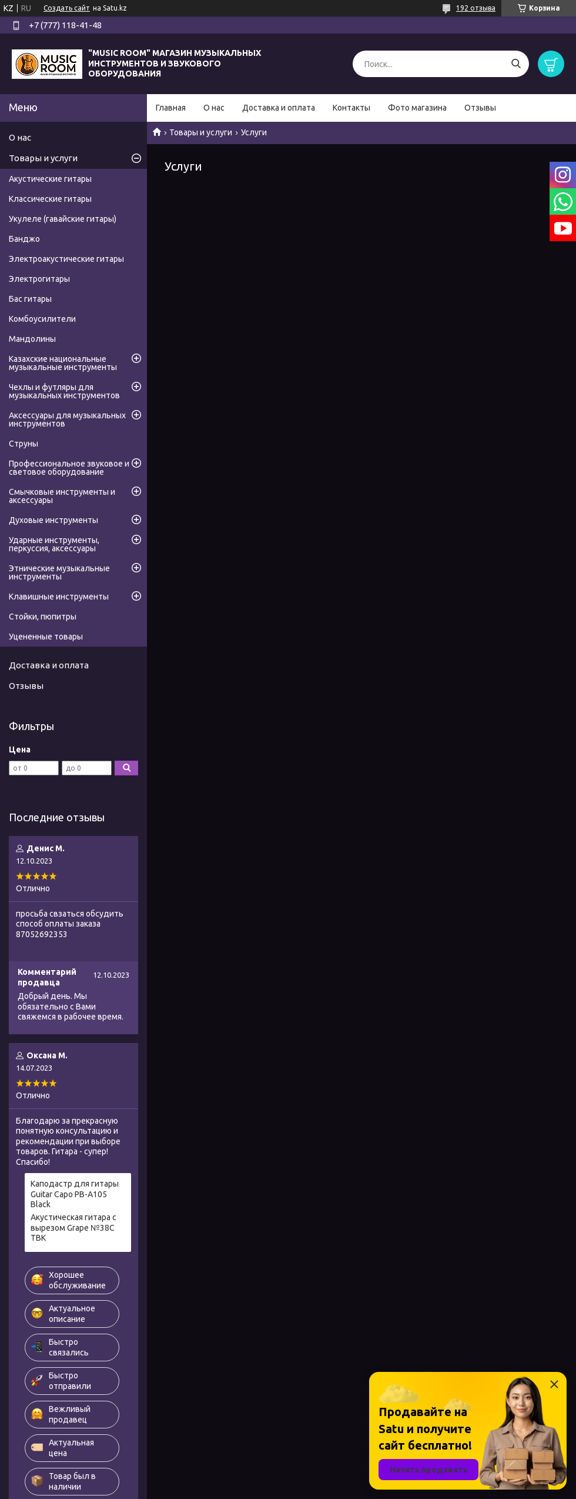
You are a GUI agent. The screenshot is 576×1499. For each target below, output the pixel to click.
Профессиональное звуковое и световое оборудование (69, 468)
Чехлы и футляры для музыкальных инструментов (64, 391)
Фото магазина (417, 107)
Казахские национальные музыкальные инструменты (63, 363)
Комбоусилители (42, 319)
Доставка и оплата (278, 107)
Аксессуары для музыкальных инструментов (67, 419)
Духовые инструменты (53, 520)
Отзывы (480, 107)
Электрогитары (39, 279)
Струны (23, 443)
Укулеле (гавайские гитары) (62, 219)
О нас (214, 107)
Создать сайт (66, 8)
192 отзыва (475, 8)
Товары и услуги (200, 132)
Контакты (351, 107)
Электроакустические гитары (66, 259)
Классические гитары (50, 199)
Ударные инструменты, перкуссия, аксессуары (54, 544)
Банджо (24, 239)
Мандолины (32, 339)
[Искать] (516, 64)
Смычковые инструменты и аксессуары (62, 496)
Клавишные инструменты (59, 596)
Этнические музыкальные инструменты (59, 572)
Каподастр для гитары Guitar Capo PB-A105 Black (75, 1194)
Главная (171, 107)
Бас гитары (30, 299)
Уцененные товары (46, 636)
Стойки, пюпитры (42, 616)
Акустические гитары (50, 179)
